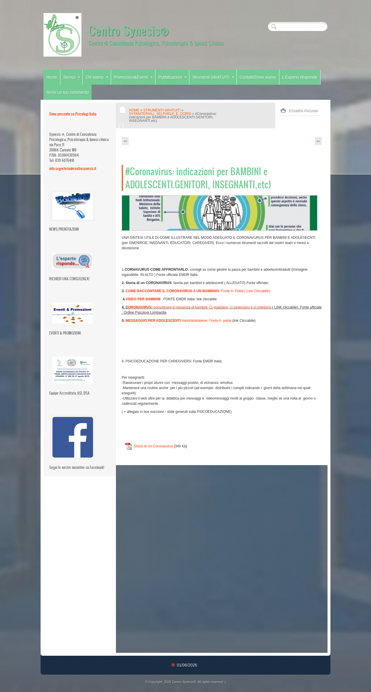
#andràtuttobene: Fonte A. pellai (206, 321)
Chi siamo (97, 77)
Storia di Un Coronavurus (153, 446)
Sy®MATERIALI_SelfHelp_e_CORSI (160, 114)
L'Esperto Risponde (300, 77)
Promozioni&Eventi (133, 77)
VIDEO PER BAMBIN (142, 299)
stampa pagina (303, 111)
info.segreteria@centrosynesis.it (72, 168)
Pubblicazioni (172, 77)
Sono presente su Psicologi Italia (73, 113)
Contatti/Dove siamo (258, 77)
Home (51, 77)
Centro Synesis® (128, 30)
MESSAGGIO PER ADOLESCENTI (153, 321)
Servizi (71, 77)
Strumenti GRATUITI (213, 77)
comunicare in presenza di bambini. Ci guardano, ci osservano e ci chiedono (199, 307)
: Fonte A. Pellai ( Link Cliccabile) (198, 291)
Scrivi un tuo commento (67, 92)
